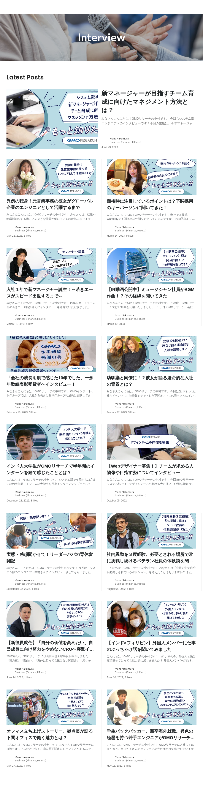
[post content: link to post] (149, 107)
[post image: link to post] (52, 119)
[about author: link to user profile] (152, 141)
